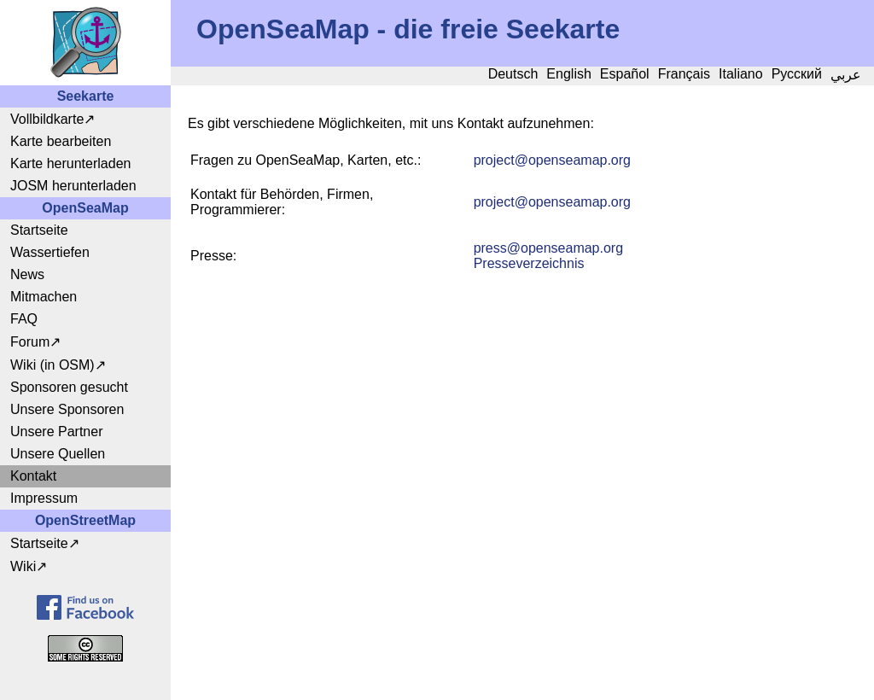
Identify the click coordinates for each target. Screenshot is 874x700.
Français (684, 74)
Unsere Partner (56, 431)
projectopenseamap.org (552, 160)
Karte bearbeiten (60, 141)
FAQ (24, 319)
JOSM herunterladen (73, 185)
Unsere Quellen (57, 453)
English (568, 74)
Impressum (44, 498)
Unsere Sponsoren (67, 409)
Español (625, 74)
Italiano (741, 74)
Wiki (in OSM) (52, 365)
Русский (797, 74)
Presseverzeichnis (529, 263)
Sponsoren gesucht (69, 387)
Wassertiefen (50, 252)
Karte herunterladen (70, 163)
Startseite (39, 230)
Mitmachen (43, 296)
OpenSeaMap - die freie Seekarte (408, 29)
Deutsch (513, 74)
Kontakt (33, 476)
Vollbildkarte (47, 119)
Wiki (23, 566)
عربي (845, 74)
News (27, 274)
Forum (30, 342)
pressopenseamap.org (548, 248)
